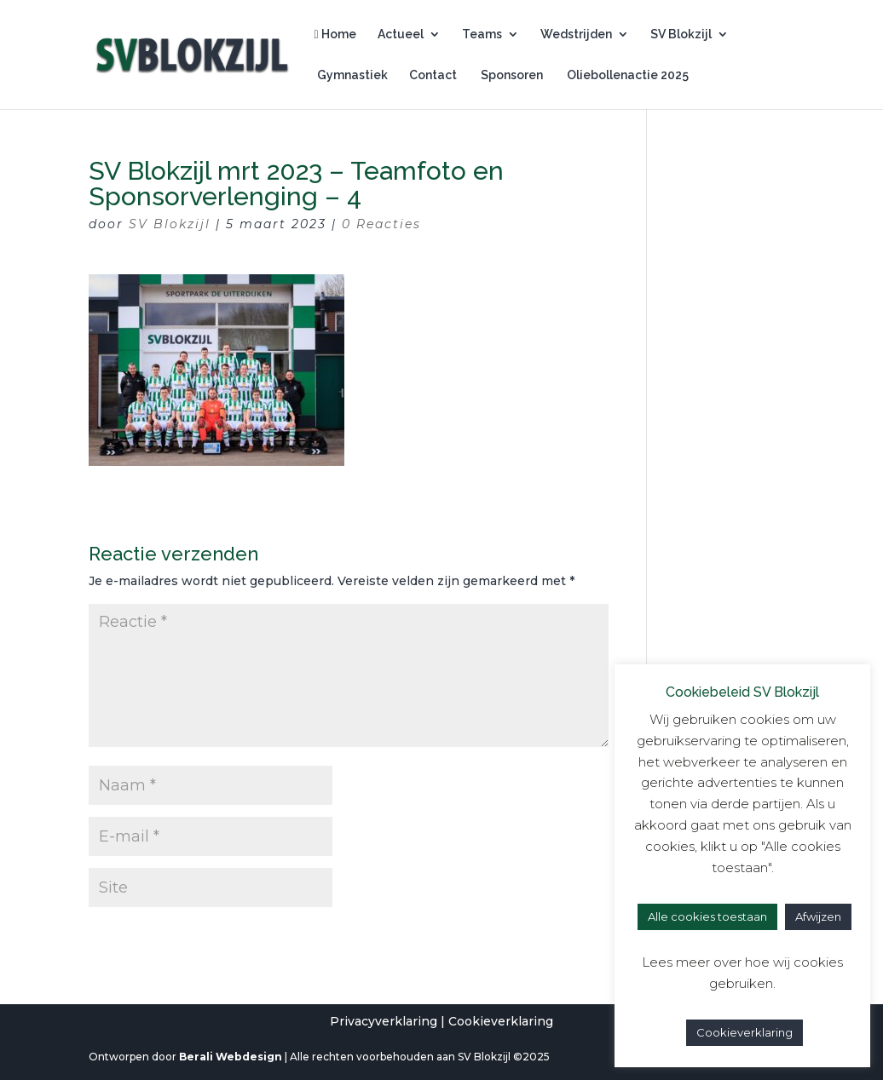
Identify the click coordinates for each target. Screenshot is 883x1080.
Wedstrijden (576, 34)
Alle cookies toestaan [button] (707, 916)
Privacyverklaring (383, 1021)
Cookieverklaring (500, 1021)
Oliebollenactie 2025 (626, 75)
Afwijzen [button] (818, 916)
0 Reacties (381, 224)
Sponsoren (510, 75)
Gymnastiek (351, 75)
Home (335, 34)
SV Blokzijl (681, 34)
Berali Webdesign (230, 1056)
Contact (433, 75)
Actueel (401, 34)
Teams (482, 34)
